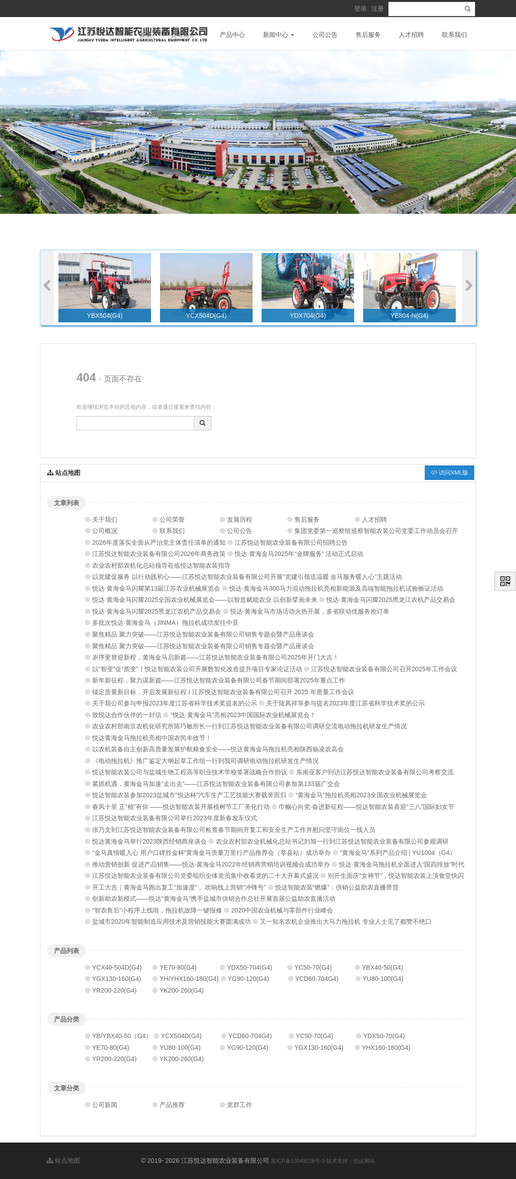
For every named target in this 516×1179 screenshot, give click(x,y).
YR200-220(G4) (114, 990)
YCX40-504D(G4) (117, 967)
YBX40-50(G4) (382, 967)
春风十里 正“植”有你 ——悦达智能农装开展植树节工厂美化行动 (181, 806)
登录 (360, 8)
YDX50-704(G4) (249, 967)
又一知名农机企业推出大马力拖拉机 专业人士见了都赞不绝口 (345, 921)
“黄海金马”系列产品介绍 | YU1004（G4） (398, 852)
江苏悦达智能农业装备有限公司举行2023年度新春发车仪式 (174, 818)
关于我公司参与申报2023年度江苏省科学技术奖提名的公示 (174, 703)
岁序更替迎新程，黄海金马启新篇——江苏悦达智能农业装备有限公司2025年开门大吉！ (215, 657)
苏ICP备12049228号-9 (298, 1161)
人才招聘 (411, 34)
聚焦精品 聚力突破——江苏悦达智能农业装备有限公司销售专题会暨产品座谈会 (203, 634)
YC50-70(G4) (313, 967)
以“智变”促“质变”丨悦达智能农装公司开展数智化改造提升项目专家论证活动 (197, 669)
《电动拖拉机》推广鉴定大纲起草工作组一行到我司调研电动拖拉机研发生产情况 (205, 760)
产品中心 (232, 34)
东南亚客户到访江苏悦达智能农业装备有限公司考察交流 (375, 772)
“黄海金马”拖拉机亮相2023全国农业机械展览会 (361, 795)
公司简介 (186, 34)
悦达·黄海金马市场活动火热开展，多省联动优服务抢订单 (309, 611)
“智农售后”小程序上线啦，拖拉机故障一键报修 (157, 910)
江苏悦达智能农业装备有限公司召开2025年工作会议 (384, 669)
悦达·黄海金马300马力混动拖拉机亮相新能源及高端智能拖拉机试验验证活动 (336, 588)
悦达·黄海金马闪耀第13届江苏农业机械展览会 (156, 588)
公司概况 (104, 530)
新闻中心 (278, 34)
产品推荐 (172, 1104)
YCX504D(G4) (181, 1035)
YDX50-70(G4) (384, 1035)
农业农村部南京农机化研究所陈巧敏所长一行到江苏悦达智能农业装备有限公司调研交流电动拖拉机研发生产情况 (249, 726)
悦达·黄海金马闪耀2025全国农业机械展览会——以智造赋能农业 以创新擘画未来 (204, 599)
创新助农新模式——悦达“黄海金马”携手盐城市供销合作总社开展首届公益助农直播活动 (213, 898)
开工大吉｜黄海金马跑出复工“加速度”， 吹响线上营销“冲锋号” (179, 887)
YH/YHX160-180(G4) (189, 978)
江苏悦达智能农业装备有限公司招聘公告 (291, 542)
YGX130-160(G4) (116, 978)
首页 (145, 34)
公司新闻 (104, 1104)
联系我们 (454, 34)
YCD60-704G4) (317, 978)
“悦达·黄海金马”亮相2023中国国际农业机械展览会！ (243, 714)
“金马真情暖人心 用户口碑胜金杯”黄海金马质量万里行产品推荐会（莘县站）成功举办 (211, 852)
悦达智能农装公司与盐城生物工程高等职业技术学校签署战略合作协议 (189, 772)
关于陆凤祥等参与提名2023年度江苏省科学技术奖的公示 (345, 703)
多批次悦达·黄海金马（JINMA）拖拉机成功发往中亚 (165, 622)
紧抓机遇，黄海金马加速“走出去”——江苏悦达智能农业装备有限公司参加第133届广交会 (216, 783)
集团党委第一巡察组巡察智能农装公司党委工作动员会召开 (376, 530)
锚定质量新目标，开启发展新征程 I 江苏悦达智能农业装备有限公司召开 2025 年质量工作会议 (223, 692)
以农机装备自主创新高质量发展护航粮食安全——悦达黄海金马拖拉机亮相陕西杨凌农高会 (218, 749)
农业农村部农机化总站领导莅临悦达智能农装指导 (161, 565)
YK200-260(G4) (182, 990)
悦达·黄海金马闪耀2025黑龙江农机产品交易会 (390, 599)
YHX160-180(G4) (386, 1047)
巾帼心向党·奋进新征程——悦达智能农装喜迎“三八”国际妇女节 (366, 806)
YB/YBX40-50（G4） (122, 1035)
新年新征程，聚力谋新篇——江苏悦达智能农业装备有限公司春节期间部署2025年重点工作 (218, 680)
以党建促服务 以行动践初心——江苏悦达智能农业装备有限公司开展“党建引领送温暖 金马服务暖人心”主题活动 (247, 576)
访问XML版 (449, 472)
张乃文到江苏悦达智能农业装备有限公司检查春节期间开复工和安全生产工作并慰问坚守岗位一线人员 (233, 829)
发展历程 (239, 519)
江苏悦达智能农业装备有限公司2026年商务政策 (159, 553)
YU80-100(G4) (383, 978)
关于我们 (104, 519)
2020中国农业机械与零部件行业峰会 (282, 910)
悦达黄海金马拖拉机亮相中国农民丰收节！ (152, 737)
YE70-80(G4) (178, 967)
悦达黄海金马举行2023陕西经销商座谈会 (149, 841)
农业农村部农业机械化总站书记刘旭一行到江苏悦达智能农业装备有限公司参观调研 (332, 841)
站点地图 (63, 1160)
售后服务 (368, 34)
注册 (377, 8)
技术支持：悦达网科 (350, 1161)
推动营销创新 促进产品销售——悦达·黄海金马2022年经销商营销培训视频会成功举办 (211, 864)
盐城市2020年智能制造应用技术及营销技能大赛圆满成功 (171, 921)
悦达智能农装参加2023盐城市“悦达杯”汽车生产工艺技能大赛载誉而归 (189, 795)
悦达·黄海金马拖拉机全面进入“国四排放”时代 (401, 864)
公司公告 (325, 34)
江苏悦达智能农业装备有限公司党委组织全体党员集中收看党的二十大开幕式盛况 (205, 875)
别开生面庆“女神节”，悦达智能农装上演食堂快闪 (396, 875)
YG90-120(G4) (248, 978)
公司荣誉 (172, 519)
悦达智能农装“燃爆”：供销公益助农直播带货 (337, 887)
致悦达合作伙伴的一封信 (126, 714)
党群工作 (239, 1104)
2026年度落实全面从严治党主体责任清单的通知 (159, 542)
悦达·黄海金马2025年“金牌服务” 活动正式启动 (299, 553)
